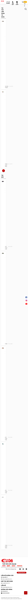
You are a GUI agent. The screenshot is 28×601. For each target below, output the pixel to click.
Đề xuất (17, 3)
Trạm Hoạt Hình (6, 165)
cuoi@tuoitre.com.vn (5, 583)
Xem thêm (3, 171)
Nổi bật (13, 3)
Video (6, 343)
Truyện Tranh (6, 87)
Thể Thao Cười (6, 248)
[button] (22, 2)
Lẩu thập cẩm (6, 438)
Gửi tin (25, 2)
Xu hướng (8, 2)
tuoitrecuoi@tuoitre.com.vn (6, 587)
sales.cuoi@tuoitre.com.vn (6, 579)
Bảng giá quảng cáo (21, 572)
